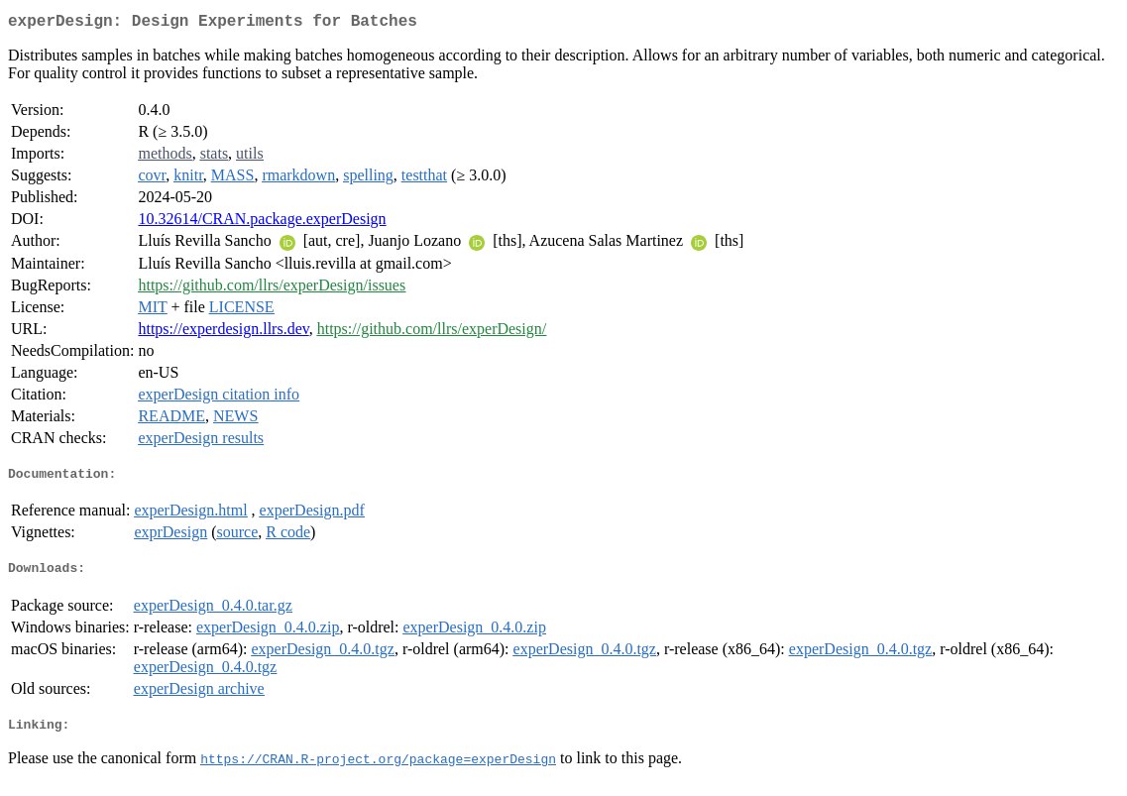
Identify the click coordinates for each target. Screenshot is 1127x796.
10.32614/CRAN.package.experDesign (262, 222)
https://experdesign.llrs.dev (223, 332)
